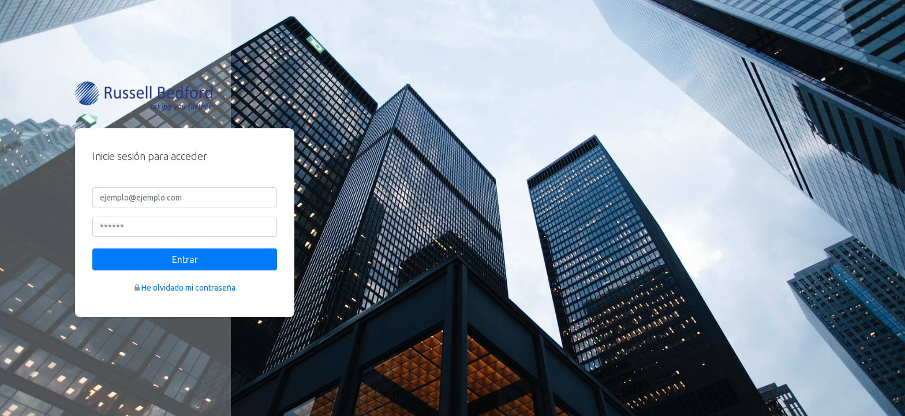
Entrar (185, 259)
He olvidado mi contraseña (188, 287)
